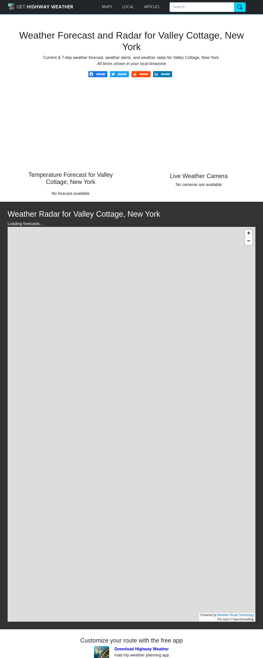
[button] (248, 234)
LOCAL (128, 7)
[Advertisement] (131, 128)
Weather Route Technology (236, 615)
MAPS (107, 7)
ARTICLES (151, 7)
